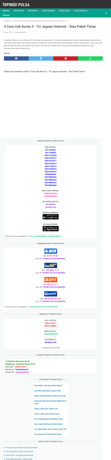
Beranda (7, 7)
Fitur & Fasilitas (10, 12)
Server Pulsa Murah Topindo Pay (48, 457)
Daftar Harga (65, 7)
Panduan (24, 12)
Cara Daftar (20, 7)
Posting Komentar (20, 36)
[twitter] (29, 65)
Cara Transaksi (49, 7)
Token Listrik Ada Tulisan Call (93, 327)
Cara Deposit (34, 7)
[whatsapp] (64, 65)
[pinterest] (47, 65)
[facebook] (12, 65)
